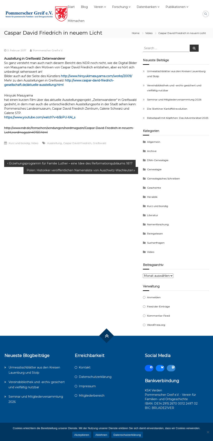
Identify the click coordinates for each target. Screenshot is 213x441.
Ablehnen (101, 434)
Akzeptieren (81, 434)
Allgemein (153, 141)
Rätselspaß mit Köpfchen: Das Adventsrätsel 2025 (177, 117)
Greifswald (99, 143)
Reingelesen (155, 233)
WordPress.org (156, 324)
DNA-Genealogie (157, 160)
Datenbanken (147, 7)
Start (71, 7)
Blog (84, 7)
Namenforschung (158, 224)
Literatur (152, 215)
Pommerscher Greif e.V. (48, 50)
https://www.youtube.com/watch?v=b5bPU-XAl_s (39, 117)
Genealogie (154, 169)
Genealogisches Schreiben (163, 178)
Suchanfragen (156, 242)
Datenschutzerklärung (95, 377)
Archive (152, 151)
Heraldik (152, 196)
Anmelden (154, 297)
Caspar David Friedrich (77, 143)
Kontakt (84, 367)
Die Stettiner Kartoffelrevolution (167, 108)
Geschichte (154, 187)
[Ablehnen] (208, 432)
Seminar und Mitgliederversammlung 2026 (174, 99)
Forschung (120, 7)
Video (148, 33)
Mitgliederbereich (91, 395)
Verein (98, 7)
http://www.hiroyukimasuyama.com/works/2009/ (96, 76)
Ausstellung (54, 143)
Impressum (87, 386)
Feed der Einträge (158, 306)
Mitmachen (76, 21)
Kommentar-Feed (158, 315)
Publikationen (176, 7)
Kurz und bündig (19, 143)
